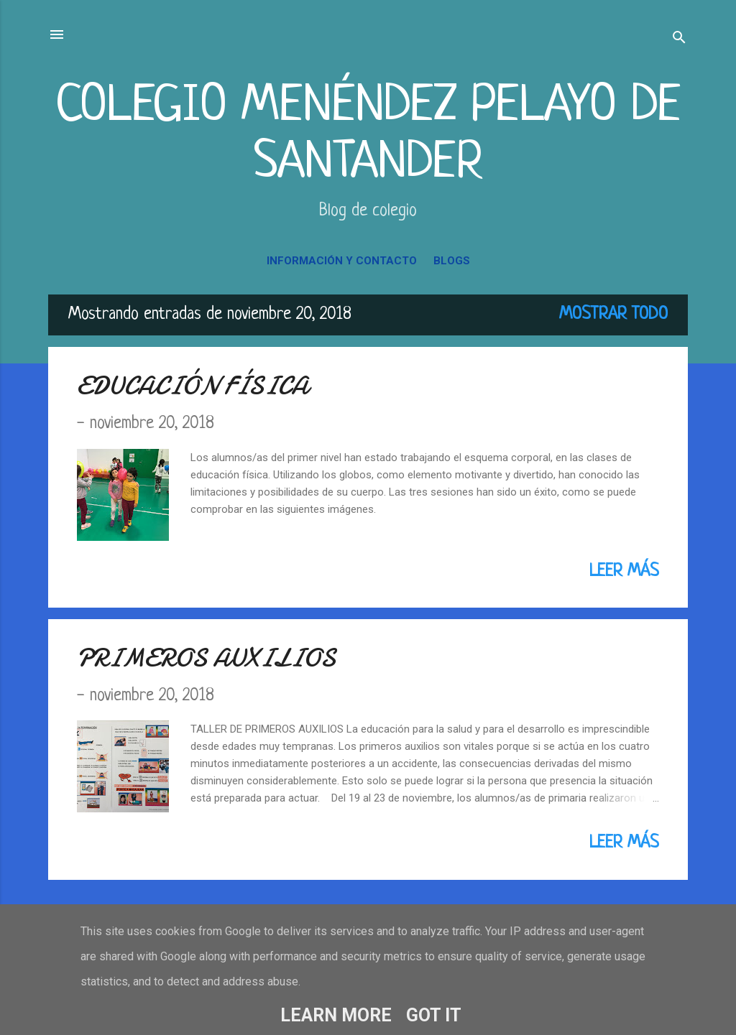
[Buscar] (679, 39)
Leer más (624, 571)
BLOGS (451, 260)
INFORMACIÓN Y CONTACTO (342, 260)
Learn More (336, 1015)
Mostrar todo (613, 314)
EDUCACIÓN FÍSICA (192, 386)
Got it (433, 1015)
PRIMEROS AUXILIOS (206, 658)
